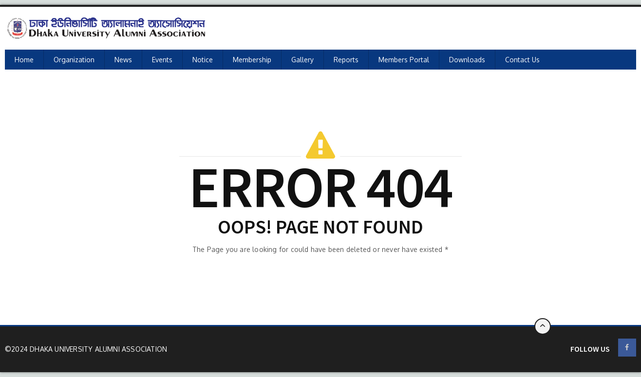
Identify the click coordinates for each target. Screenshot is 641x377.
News (123, 59)
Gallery (302, 59)
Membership (252, 59)
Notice (202, 59)
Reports (346, 59)
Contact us (522, 59)
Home (24, 59)
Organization (74, 59)
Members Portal (403, 59)
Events (162, 59)
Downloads (467, 59)
